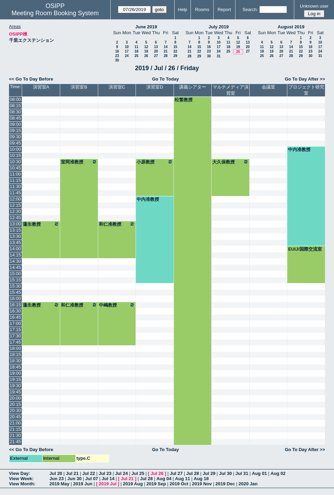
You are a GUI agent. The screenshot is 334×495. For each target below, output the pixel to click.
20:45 (15, 416)
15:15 (15, 279)
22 (175, 51)
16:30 (15, 311)
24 (127, 56)
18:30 (15, 360)
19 (146, 51)
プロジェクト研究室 (306, 90)
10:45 (15, 167)
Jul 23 (105, 473)
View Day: (19, 473)
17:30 (15, 335)
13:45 (15, 242)
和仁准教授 (117, 224)
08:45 (15, 118)
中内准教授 (299, 149)
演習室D (154, 87)
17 (127, 51)
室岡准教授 (79, 162)
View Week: (21, 478)
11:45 (15, 192)
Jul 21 (72, 473)
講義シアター (192, 87)
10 (127, 47)
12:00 (15, 199)
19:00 (15, 373)
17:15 (15, 329)
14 (165, 47)
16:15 (15, 304)
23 (117, 56)
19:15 (15, 379)
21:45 (15, 441)
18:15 (15, 354)
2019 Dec (225, 483)
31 (219, 56)
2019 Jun (82, 483)
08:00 (15, 99)
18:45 (15, 367)
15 (175, 47)
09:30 (15, 136)
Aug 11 (182, 478)
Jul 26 (157, 473)
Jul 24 (121, 473)
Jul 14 (108, 478)
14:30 (15, 261)
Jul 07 (91, 478)
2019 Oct (178, 483)
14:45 (15, 267)
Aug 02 (277, 473)
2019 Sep (156, 483)
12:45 (15, 217)
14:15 (15, 255)
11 (136, 47)
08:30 (15, 111)
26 (146, 56)
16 (117, 51)
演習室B (79, 87)
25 (136, 56)
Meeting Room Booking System (55, 13)
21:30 (15, 435)
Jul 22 (88, 473)
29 (175, 56)
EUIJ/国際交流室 (305, 249)
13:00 (15, 223)
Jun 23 (56, 478)
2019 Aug (133, 483)
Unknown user (314, 6)
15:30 (15, 286)
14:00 (15, 248)
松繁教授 (184, 99)
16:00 (15, 298)
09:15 (15, 130)
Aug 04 (163, 478)
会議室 (268, 87)
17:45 (15, 342)
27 (156, 56)
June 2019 (146, 26)
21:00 (15, 423)
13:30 (15, 236)
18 (136, 51)
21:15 (15, 429)
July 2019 (218, 26)
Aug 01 (259, 473)
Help (182, 9)
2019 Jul (108, 483)
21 (165, 51)
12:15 (15, 205)
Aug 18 (201, 478)
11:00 (15, 174)
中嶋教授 (117, 305)
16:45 (15, 317)
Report (224, 9)
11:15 (15, 180)
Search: (250, 9)
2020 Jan (248, 483)
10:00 (15, 149)
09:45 (15, 143)
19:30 (15, 385)
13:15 (15, 230)
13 (156, 47)
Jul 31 (241, 473)
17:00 (15, 323)
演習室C (117, 87)
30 (117, 60)
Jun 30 (74, 478)
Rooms (202, 9)
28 (165, 56)
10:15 (15, 155)
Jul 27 (176, 473)
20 (156, 51)
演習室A (41, 87)
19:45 (15, 391)
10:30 (15, 161)
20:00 (15, 398)
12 (146, 47)
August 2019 (291, 26)
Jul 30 (225, 473)
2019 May (59, 483)
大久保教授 (230, 162)
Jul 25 (137, 473)
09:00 (15, 124)
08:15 (15, 105)
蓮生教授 (41, 224)
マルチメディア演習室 (231, 90)
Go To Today (165, 79)
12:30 (15, 211)
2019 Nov (202, 483)
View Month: (22, 483)
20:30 (15, 410)
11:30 (15, 186)
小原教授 (155, 162)
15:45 (15, 292)
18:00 (15, 348)
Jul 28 (192, 473)
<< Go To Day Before (31, 79)
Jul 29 (209, 473)
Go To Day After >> (305, 79)
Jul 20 (55, 473)
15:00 (15, 273)
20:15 (15, 404)
